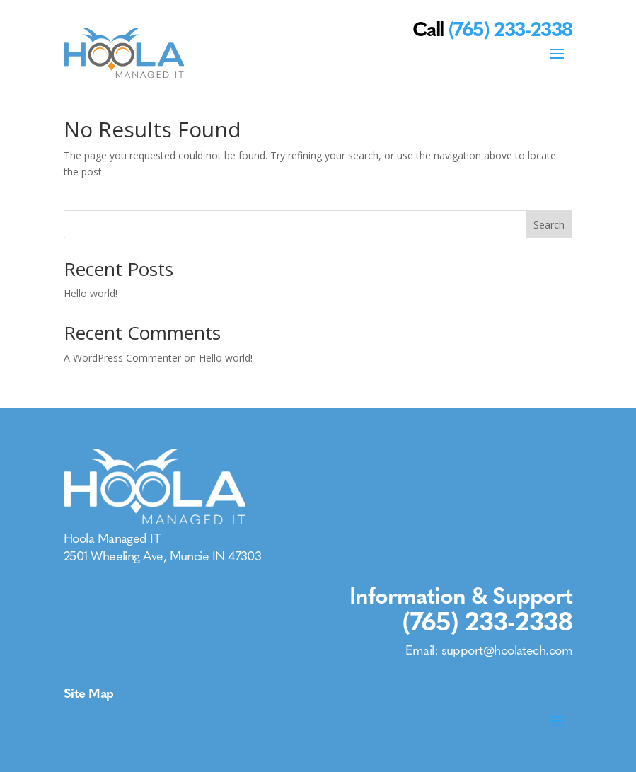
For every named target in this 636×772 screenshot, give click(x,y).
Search (549, 224)
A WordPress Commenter (122, 357)
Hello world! (90, 293)
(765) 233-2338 (487, 621)
